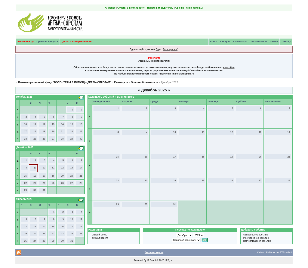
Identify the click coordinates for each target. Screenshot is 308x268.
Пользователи (259, 41)
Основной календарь (144, 82)
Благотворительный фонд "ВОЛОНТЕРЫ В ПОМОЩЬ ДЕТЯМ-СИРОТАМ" (64, 82)
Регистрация (170, 49)
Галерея (225, 41)
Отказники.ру (25, 41)
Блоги (213, 41)
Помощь (286, 41)
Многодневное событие (256, 238)
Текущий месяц (98, 234)
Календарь (240, 41)
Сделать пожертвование (76, 41)
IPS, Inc (169, 260)
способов (228, 67)
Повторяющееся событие (257, 241)
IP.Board (151, 260)
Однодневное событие (255, 234)
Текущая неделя (99, 238)
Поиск (274, 41)
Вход (158, 49)
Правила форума (47, 41)
